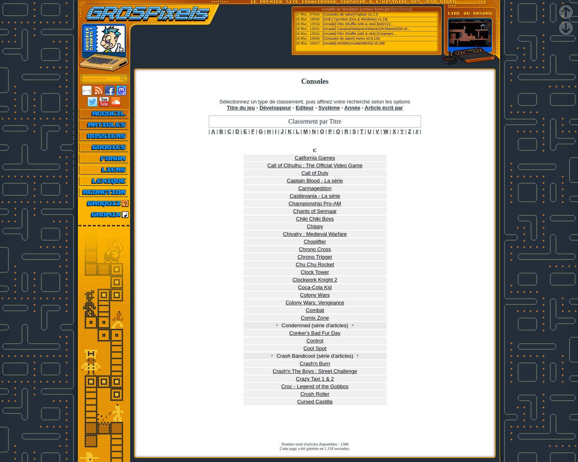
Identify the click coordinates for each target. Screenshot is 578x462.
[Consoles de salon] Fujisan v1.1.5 (350, 14)
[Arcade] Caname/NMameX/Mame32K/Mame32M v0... (366, 29)
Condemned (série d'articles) (314, 325)
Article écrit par (384, 108)
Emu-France (401, 9)
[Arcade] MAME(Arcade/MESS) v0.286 (354, 43)
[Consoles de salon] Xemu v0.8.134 (351, 38)
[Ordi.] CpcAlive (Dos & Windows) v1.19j (355, 19)
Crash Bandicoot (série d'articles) (315, 356)
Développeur (275, 108)
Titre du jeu (241, 108)
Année (352, 108)
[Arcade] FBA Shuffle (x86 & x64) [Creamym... (359, 34)
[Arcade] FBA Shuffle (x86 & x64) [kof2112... (358, 24)
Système (329, 108)
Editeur (305, 108)
